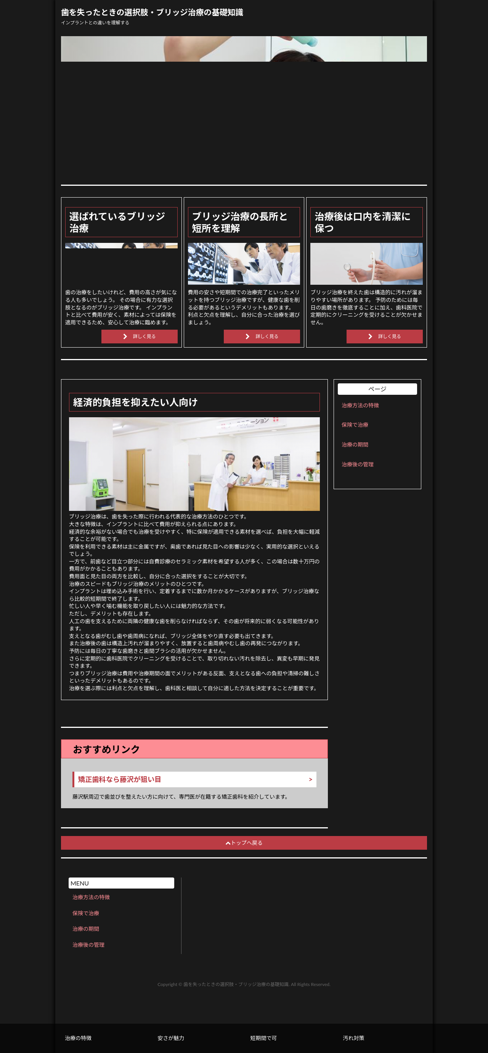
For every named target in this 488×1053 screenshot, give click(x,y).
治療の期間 (355, 444)
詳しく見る (144, 336)
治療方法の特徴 (360, 405)
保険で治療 (355, 424)
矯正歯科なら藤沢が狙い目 (119, 779)
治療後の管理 (358, 464)
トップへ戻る (244, 842)
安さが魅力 (170, 1038)
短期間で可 (263, 1038)
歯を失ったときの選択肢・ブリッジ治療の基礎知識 (152, 12)
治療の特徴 (78, 1038)
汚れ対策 (353, 1038)
